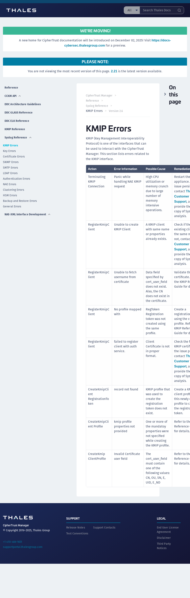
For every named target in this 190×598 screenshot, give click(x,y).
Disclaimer (164, 538)
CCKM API (13, 96)
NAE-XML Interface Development (28, 214)
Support (73, 518)
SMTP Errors (10, 167)
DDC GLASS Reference (19, 112)
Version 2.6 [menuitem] (116, 111)
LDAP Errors (10, 173)
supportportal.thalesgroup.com (22, 547)
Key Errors (9, 151)
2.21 (114, 71)
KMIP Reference (15, 129)
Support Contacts (104, 527)
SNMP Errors (11, 162)
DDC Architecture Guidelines (23, 104)
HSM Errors (10, 195)
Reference (11, 88)
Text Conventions (77, 533)
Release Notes (75, 527)
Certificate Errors (14, 156)
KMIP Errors (10, 145)
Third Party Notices (164, 546)
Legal (161, 518)
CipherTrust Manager (99, 95)
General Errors (12, 206)
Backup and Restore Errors (20, 201)
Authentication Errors (16, 178)
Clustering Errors (13, 190)
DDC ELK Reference (17, 121)
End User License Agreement (168, 529)
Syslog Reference (18, 137)
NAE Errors (9, 184)
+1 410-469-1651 (12, 542)
